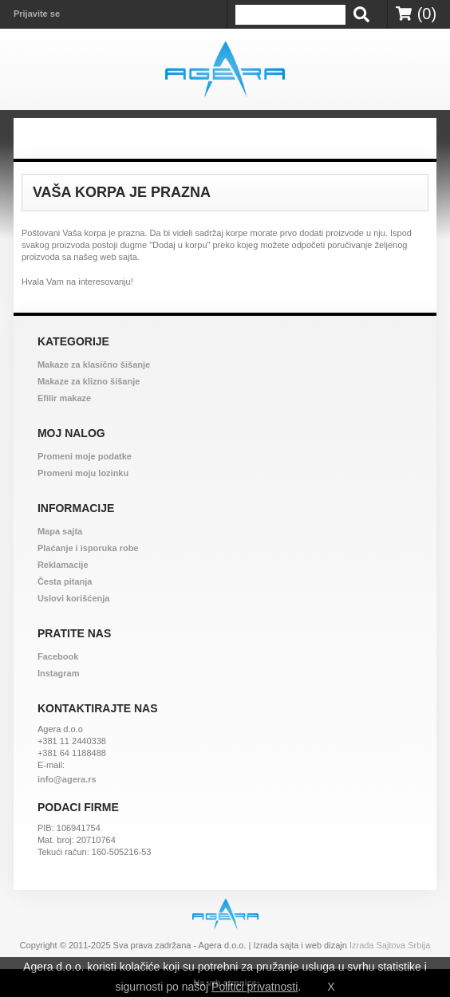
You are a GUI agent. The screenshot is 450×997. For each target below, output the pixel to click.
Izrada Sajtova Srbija (390, 945)
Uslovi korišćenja (74, 598)
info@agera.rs (67, 779)
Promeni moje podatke (85, 456)
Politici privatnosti (254, 986)
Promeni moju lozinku (83, 473)
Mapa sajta (60, 531)
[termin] (290, 15)
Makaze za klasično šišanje (94, 364)
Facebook (58, 656)
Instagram (59, 673)
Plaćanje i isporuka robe (88, 548)
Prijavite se (37, 13)
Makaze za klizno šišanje (89, 381)
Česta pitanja (65, 581)
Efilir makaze (64, 398)
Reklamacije (63, 564)
